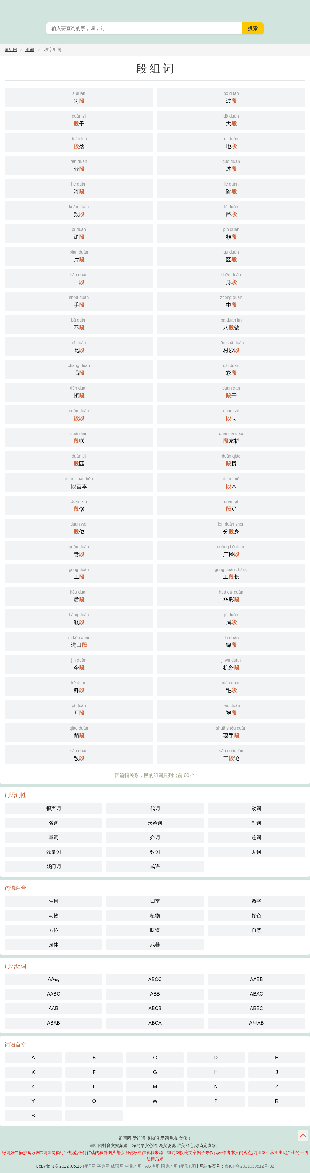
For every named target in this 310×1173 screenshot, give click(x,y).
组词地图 (187, 1166)
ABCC (155, 979)
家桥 (231, 437)
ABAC (256, 993)
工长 (231, 573)
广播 (231, 550)
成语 (155, 866)
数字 (256, 901)
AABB (256, 979)
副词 (256, 822)
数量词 (53, 851)
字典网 (103, 1166)
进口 (79, 641)
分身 (231, 527)
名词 (53, 822)
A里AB (256, 1023)
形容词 (155, 822)
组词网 (89, 1166)
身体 (53, 944)
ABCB (155, 1008)
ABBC (256, 1008)
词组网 (11, 49)
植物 (155, 915)
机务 (231, 663)
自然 (256, 930)
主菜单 (301, 9)
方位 (53, 930)
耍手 (231, 731)
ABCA (155, 1023)
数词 (155, 851)
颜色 (256, 915)
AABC (53, 993)
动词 (256, 808)
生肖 (53, 901)
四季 (155, 901)
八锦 (231, 323)
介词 (155, 837)
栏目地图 (133, 1166)
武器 (155, 944)
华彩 (231, 595)
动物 (53, 915)
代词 (155, 808)
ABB (155, 993)
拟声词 (53, 808)
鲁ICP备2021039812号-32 (249, 1166)
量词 (53, 837)
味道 (155, 930)
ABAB (53, 1023)
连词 (256, 837)
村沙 (231, 346)
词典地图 (169, 1166)
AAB (53, 1008)
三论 (231, 754)
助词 (256, 851)
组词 (29, 49)
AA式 (53, 979)
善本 (79, 482)
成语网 (117, 1166)
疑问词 (53, 866)
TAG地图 (151, 1166)
